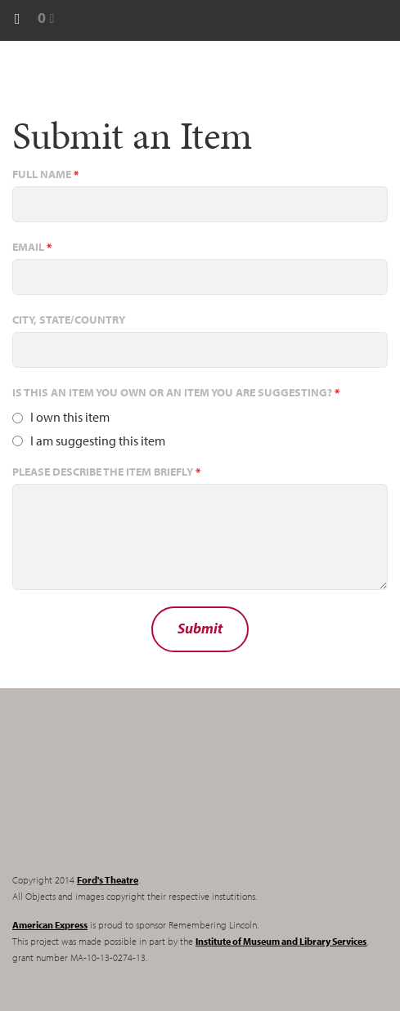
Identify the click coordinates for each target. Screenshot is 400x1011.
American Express (50, 925)
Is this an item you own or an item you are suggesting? (175, 392)
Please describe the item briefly (106, 471)
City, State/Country (68, 319)
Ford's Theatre (107, 880)
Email (32, 246)
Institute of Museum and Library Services (281, 941)
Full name (45, 174)
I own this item (70, 417)
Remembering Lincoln (114, 794)
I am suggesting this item (97, 440)
